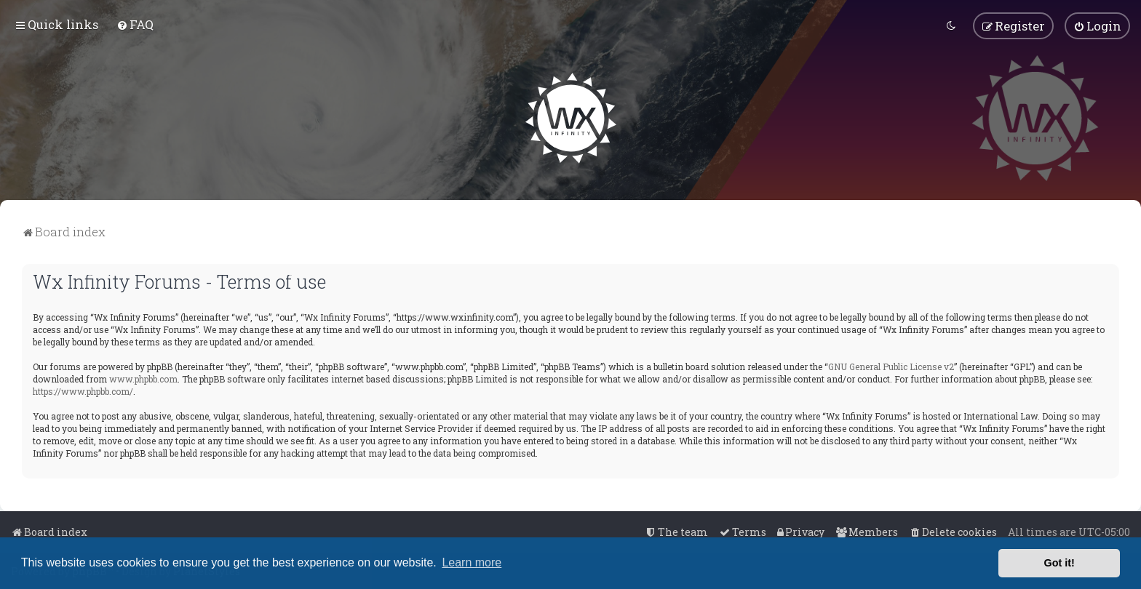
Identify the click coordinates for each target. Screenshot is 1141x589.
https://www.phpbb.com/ (83, 390)
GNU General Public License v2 (891, 366)
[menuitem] (135, 24)
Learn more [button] (471, 562)
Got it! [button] (1059, 563)
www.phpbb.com (143, 378)
